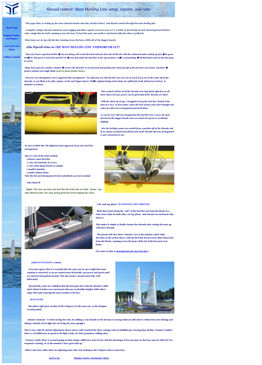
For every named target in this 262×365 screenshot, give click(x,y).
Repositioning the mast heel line (132, 251)
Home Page (11, 27)
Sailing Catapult (11, 57)
